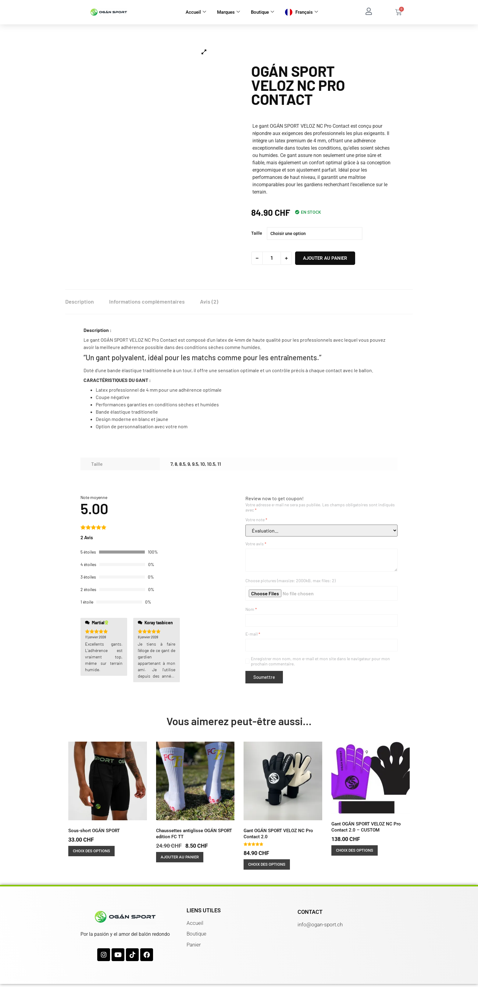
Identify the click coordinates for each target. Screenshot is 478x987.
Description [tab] (79, 301)
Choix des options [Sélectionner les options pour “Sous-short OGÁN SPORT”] (91, 851)
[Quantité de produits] (271, 258)
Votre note (256, 519)
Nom (251, 609)
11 (219, 464)
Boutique (262, 12)
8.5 (182, 464)
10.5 (211, 464)
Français (306, 12)
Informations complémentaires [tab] (147, 301)
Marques (228, 12)
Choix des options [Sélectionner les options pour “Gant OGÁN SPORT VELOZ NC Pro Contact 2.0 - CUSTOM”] (354, 850)
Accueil (196, 12)
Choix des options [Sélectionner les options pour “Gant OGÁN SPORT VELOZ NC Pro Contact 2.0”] (266, 864)
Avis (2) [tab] (209, 301)
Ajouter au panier (325, 258)
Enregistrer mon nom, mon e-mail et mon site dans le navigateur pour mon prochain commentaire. (320, 661)
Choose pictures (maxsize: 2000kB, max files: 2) (290, 580)
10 (202, 464)
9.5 (195, 464)
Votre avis (255, 543)
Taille (256, 233)
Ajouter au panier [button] (180, 857)
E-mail (252, 633)
